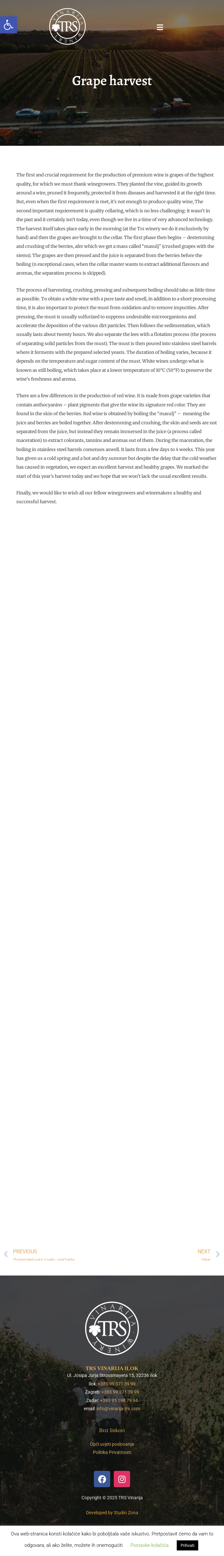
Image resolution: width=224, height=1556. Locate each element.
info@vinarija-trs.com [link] (118, 1408)
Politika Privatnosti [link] (112, 1452)
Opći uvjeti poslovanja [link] (112, 1444)
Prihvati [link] (187, 1545)
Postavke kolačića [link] (149, 1545)
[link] (8, 24)
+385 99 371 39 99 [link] (117, 1383)
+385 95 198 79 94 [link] (119, 1400)
